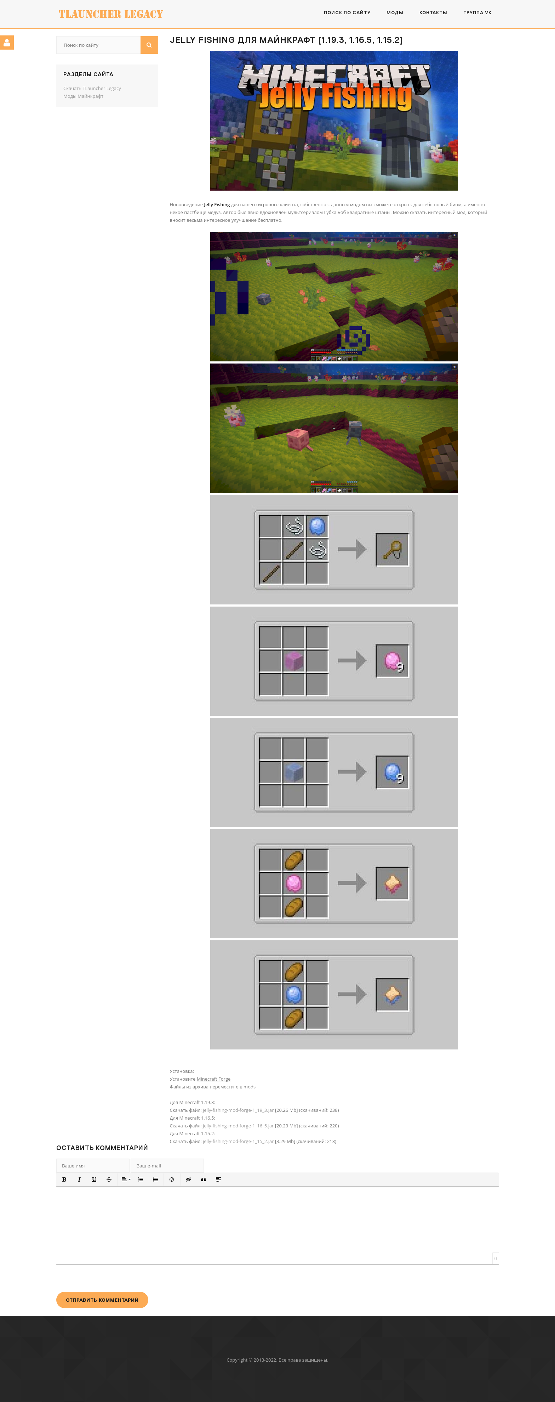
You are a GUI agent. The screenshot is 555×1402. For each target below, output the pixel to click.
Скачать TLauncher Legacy (92, 88)
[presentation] (110, 1278)
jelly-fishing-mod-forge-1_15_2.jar (238, 1141)
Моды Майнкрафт (83, 96)
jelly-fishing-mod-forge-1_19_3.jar (238, 1110)
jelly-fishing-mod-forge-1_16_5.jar (238, 1125)
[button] (64, 1179)
